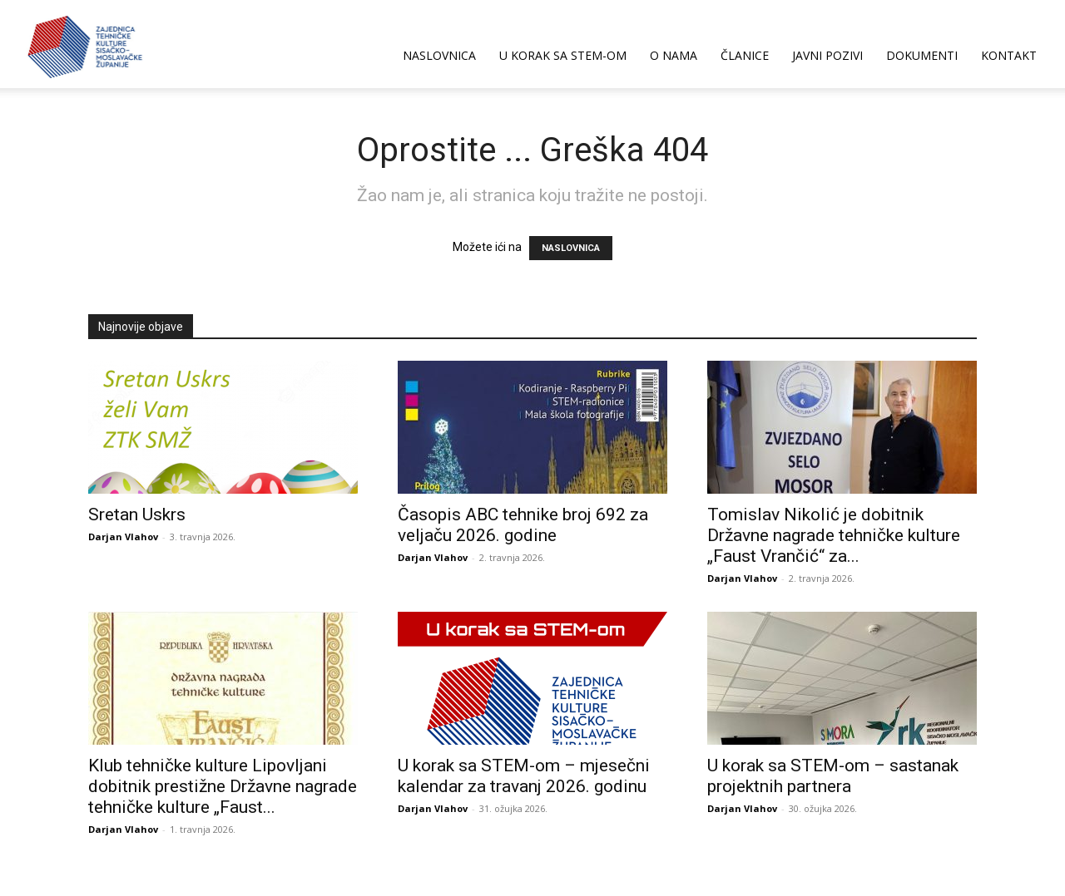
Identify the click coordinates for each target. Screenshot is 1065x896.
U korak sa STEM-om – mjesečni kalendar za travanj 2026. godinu (524, 776)
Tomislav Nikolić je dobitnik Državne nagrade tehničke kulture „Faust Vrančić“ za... (833, 535)
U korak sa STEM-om (563, 55)
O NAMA (673, 55)
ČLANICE (745, 55)
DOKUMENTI (922, 55)
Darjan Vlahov (123, 536)
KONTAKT (1009, 55)
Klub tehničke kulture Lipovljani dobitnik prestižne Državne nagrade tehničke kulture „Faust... (222, 786)
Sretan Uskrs (137, 514)
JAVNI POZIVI (827, 55)
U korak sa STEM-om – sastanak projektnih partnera (832, 776)
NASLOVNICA (439, 55)
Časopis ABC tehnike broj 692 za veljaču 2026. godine (523, 525)
